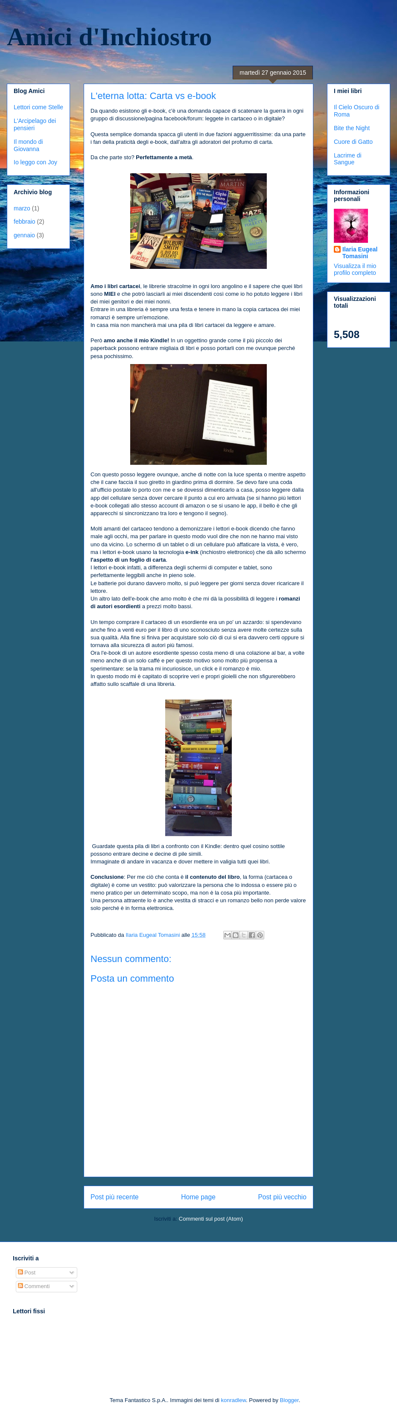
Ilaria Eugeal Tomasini (359, 252)
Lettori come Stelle (38, 107)
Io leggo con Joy (35, 162)
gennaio (24, 235)
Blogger (289, 1400)
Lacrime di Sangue (348, 159)
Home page (198, 1197)
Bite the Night (352, 128)
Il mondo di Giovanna (28, 145)
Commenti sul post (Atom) (211, 1219)
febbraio (24, 221)
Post (27, 1272)
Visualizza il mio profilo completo (355, 269)
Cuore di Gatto (353, 141)
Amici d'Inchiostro (109, 37)
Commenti (34, 1286)
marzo (22, 208)
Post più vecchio (282, 1197)
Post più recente (114, 1197)
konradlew (233, 1400)
